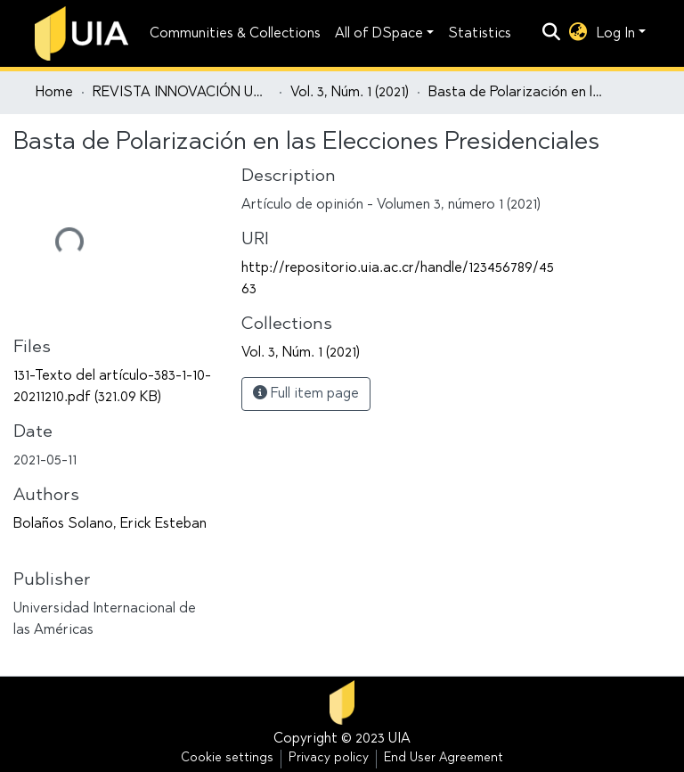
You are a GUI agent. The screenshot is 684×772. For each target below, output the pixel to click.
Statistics (479, 34)
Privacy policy (329, 758)
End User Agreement (443, 758)
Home (54, 93)
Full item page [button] (306, 393)
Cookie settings (227, 758)
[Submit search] (552, 33)
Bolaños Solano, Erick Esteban (110, 524)
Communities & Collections (235, 34)
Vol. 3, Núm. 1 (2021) (349, 93)
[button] (578, 34)
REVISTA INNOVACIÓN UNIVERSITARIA (182, 93)
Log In (616, 34)
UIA (399, 739)
